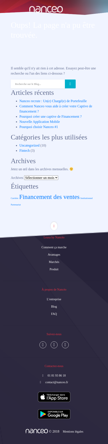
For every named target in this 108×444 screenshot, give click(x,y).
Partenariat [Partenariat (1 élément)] (16, 204)
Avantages (54, 254)
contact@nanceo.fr (56, 382)
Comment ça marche (54, 247)
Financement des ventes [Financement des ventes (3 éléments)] (49, 196)
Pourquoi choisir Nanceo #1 (38, 127)
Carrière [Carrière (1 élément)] (14, 198)
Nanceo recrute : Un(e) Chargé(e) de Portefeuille (53, 101)
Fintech (24, 150)
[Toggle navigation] (9, 21)
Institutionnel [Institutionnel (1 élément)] (86, 198)
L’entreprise (54, 299)
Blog (54, 306)
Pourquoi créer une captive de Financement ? (50, 116)
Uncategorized (29, 145)
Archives (17, 178)
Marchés (54, 262)
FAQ (54, 314)
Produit (54, 269)
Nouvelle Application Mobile (39, 122)
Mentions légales (73, 431)
